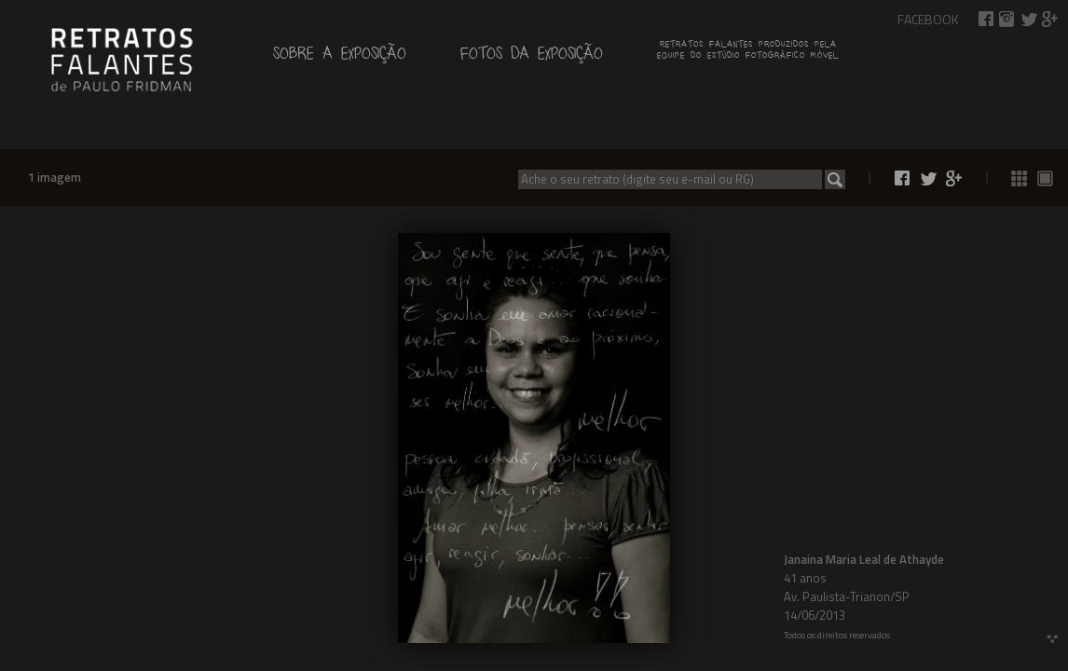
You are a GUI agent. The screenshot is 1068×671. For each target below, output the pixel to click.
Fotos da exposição (531, 57)
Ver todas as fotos (1019, 178)
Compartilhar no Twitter (1028, 19)
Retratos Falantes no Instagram (1007, 19)
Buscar (835, 179)
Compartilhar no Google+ (1050, 19)
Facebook (928, 19)
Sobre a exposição (339, 57)
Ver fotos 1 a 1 (1045, 178)
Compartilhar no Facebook (986, 19)
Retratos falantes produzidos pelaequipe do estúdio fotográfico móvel (748, 52)
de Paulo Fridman (121, 57)
